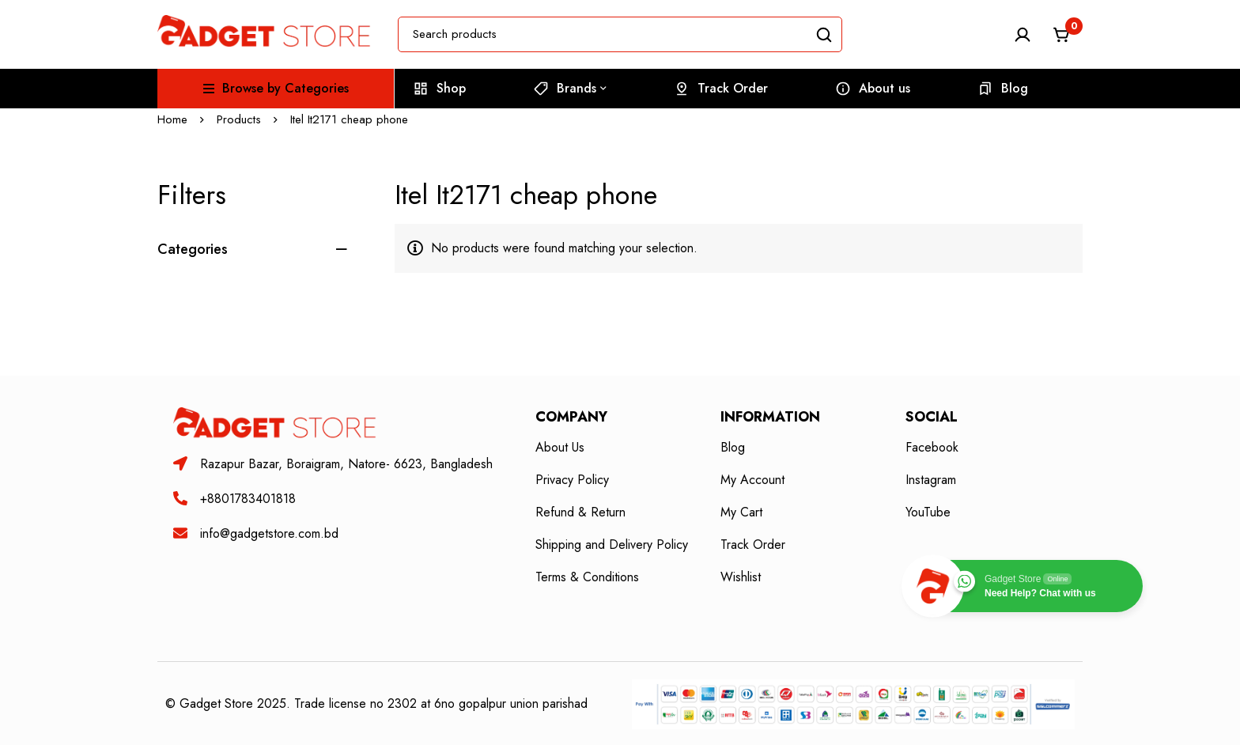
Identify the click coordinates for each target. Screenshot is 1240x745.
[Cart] (1062, 34)
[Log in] (1022, 34)
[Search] (824, 34)
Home (172, 119)
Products (239, 119)
